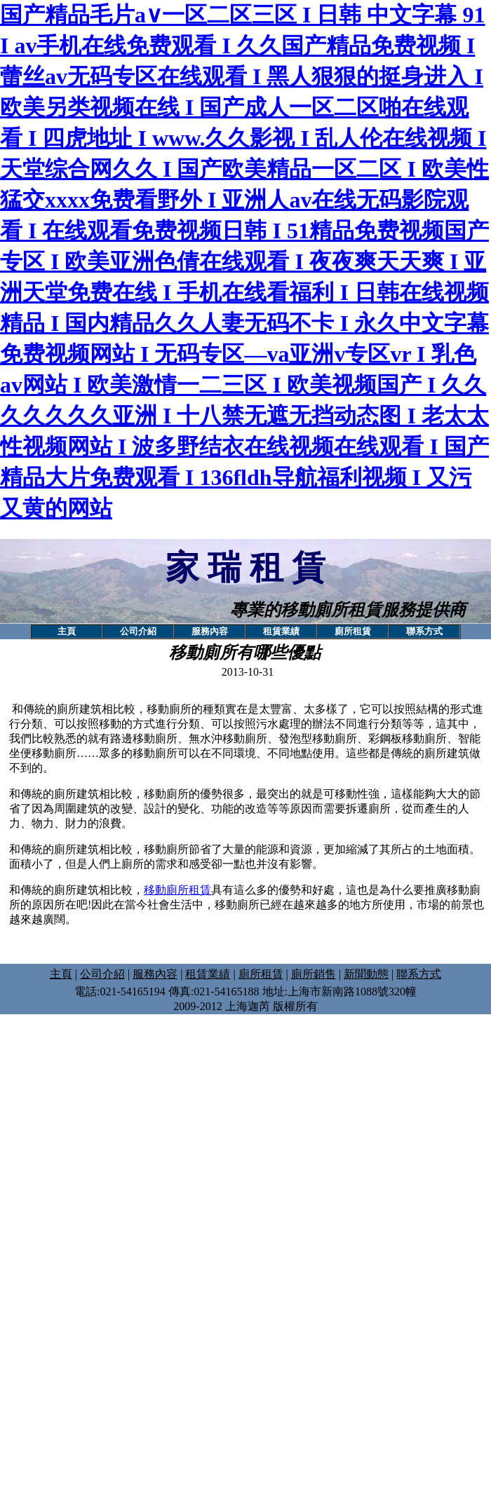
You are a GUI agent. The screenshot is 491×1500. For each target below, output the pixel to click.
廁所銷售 (313, 974)
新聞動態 (366, 974)
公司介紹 (102, 974)
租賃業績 (207, 974)
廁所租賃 (260, 974)
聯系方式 (418, 974)
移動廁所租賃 (177, 890)
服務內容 (155, 974)
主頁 (61, 974)
